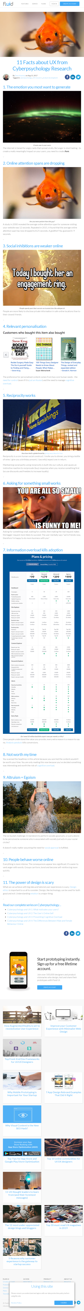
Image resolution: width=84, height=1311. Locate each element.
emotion (34, 893)
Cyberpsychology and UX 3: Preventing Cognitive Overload (34, 916)
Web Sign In (27, 1281)
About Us (67, 1281)
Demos (5, 1287)
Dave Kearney (20, 75)
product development (50, 78)
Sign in (54, 4)
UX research (37, 78)
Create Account (9, 1281)
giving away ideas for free (53, 453)
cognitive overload (45, 765)
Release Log (48, 1281)
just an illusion (36, 380)
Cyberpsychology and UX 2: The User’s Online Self (30, 912)
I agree (64, 1303)
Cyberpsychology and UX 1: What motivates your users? (33, 909)
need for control (10, 380)
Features (6, 1284)
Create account (69, 4)
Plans (5, 1290)
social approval (52, 847)
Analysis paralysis (14, 742)
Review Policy (16, 1303)
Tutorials (6, 1293)
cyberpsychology (26, 78)
